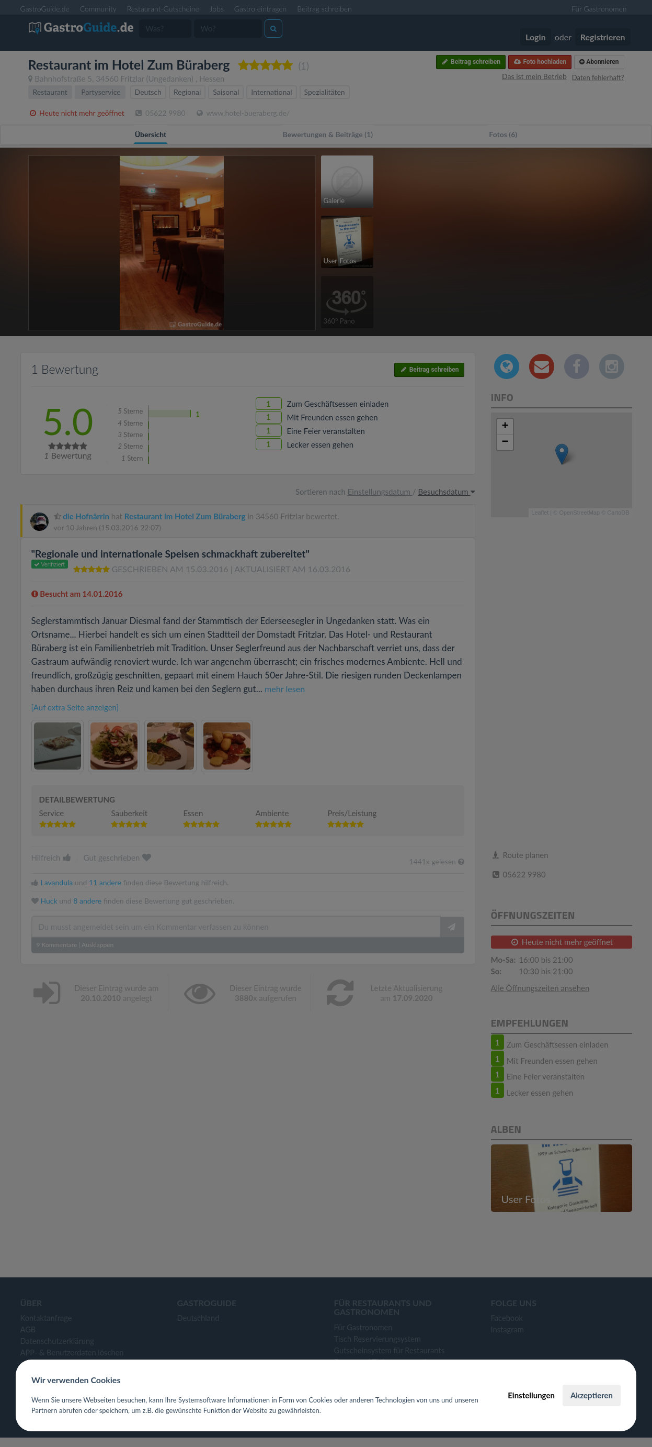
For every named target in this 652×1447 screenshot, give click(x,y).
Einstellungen (531, 1395)
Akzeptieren (591, 1395)
